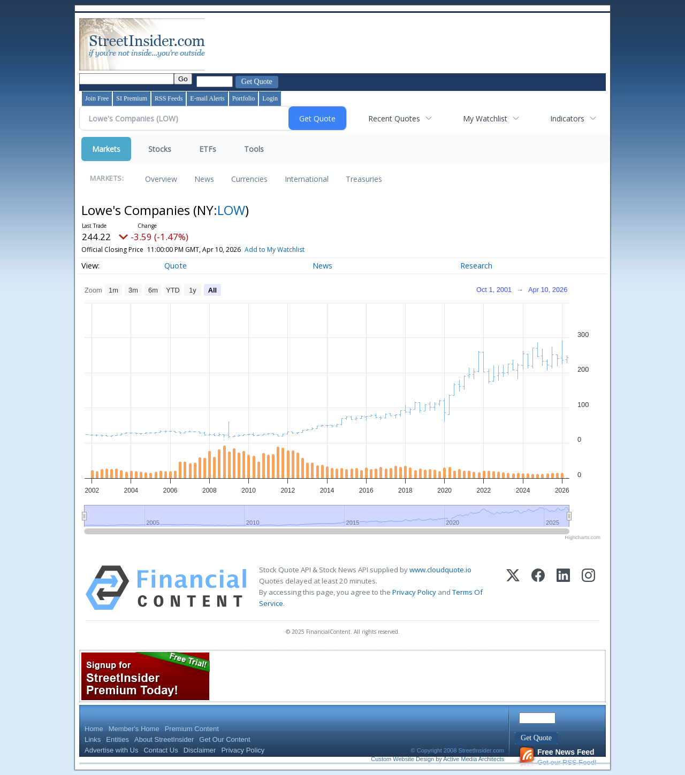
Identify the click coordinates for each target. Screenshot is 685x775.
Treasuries (364, 179)
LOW (231, 210)
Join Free (97, 98)
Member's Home (134, 729)
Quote (175, 265)
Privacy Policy (414, 592)
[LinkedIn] (563, 587)
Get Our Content (224, 739)
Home (94, 729)
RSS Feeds (168, 98)
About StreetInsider (164, 739)
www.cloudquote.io (440, 569)
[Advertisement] (402, 44)
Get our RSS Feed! (557, 757)
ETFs (207, 149)
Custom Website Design (402, 759)
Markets (106, 149)
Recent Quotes (394, 118)
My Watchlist (485, 118)
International (307, 179)
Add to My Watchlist (290, 249)
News (204, 179)
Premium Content (192, 729)
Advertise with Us (111, 750)
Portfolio (243, 98)
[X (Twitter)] (513, 587)
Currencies (249, 179)
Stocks (159, 149)
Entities (117, 739)
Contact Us (160, 750)
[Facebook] (538, 587)
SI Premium (131, 98)
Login (270, 98)
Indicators (567, 118)
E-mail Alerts (207, 98)
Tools (254, 149)
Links (93, 739)
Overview (161, 179)
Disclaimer (200, 750)
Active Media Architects (473, 759)
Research (476, 265)
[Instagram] (588, 587)
